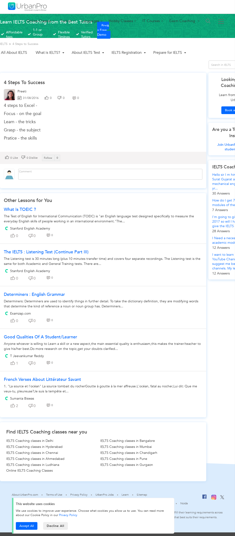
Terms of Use (54, 495)
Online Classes (39, 20)
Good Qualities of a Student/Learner (40, 337)
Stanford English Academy (30, 228)
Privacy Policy (68, 515)
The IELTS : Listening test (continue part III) (46, 252)
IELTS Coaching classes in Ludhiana (32, 465)
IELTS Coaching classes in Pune (123, 459)
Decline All (55, 526)
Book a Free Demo (103, 30)
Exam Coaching (182, 20)
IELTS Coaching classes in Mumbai (126, 447)
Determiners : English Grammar (34, 295)
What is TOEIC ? (20, 210)
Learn (125, 495)
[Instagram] (213, 499)
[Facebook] (204, 498)
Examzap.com (20, 313)
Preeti (22, 91)
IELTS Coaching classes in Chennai (32, 453)
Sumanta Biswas (22, 398)
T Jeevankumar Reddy (27, 356)
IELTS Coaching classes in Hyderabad (34, 447)
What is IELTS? (48, 52)
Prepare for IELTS (167, 52)
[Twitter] (222, 498)
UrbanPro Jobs (104, 495)
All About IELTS (14, 52)
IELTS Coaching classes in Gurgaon (126, 465)
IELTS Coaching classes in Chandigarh (128, 453)
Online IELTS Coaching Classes (29, 470)
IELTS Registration (127, 52)
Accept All (26, 526)
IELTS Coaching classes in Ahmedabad (35, 459)
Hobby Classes (121, 20)
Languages (90, 20)
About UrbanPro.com (25, 495)
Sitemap (142, 495)
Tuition (66, 20)
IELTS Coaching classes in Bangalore (127, 441)
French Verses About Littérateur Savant (42, 380)
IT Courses (151, 20)
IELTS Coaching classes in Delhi (29, 441)
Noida (184, 503)
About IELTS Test (86, 52)
